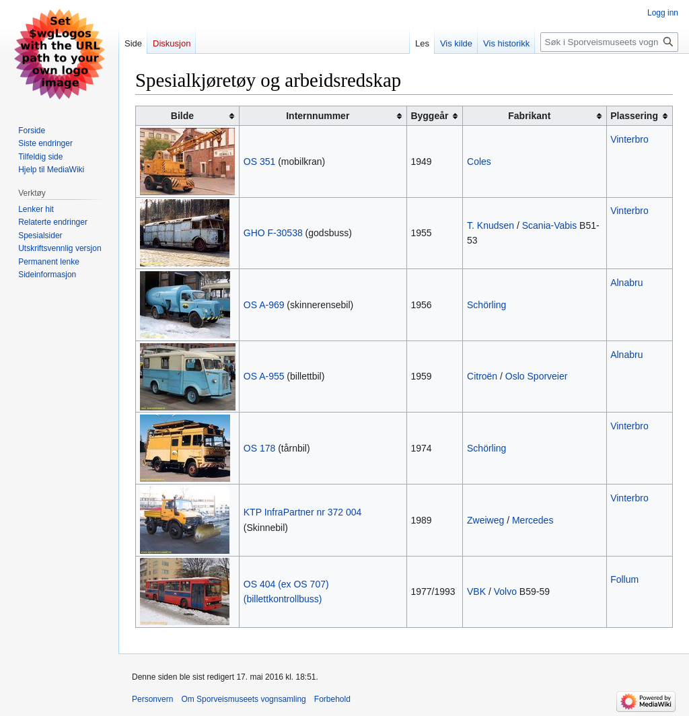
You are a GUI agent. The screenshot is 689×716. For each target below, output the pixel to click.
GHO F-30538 (273, 232)
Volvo (505, 591)
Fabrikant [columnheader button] (529, 115)
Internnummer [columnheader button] (317, 115)
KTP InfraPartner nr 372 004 (303, 512)
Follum (624, 579)
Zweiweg (485, 520)
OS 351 (259, 161)
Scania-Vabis (549, 225)
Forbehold (332, 699)
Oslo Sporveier (536, 376)
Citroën (482, 376)
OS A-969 (264, 304)
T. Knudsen (490, 225)
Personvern (152, 699)
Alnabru (626, 282)
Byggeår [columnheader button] (429, 115)
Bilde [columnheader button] (182, 115)
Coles (479, 161)
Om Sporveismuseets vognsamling (243, 699)
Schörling (486, 304)
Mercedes (532, 520)
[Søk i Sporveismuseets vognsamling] (609, 42)
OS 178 (259, 448)
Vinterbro (629, 139)
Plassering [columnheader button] (634, 115)
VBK (476, 591)
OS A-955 (264, 376)
